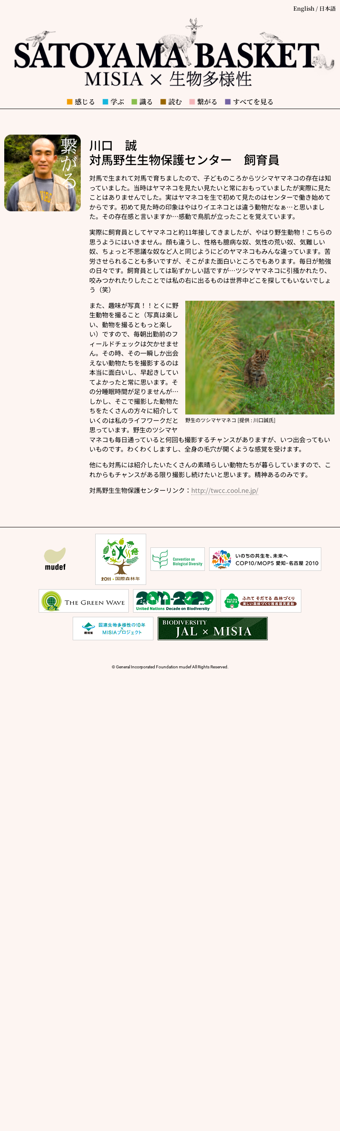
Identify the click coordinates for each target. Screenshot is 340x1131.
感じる (80, 101)
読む (171, 101)
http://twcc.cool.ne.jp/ (224, 490)
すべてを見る (249, 101)
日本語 (327, 8)
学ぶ (113, 101)
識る (142, 101)
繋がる (203, 101)
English (303, 8)
